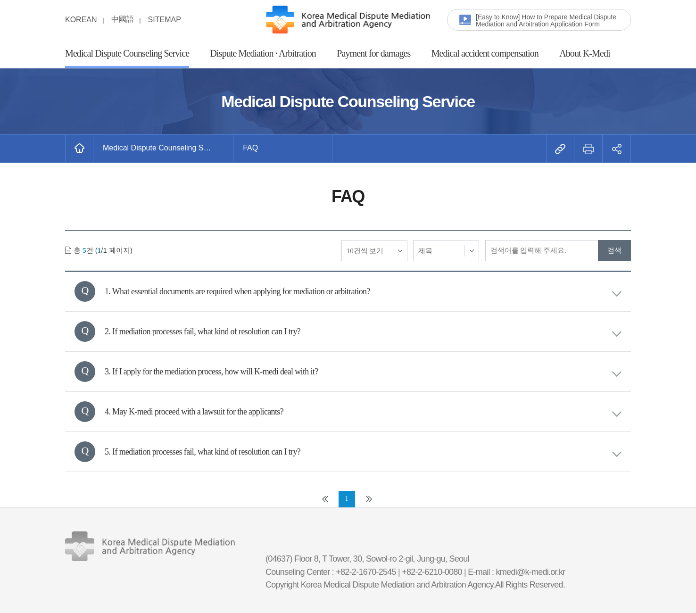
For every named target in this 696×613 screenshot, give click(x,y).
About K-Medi (584, 53)
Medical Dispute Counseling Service (127, 53)
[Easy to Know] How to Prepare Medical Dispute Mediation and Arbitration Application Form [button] (546, 20)
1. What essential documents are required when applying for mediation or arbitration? (363, 292)
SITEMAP (164, 20)
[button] (163, 148)
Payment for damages (373, 53)
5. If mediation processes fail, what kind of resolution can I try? (363, 452)
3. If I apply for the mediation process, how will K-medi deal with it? (363, 372)
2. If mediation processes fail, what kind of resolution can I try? (363, 332)
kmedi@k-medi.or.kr (530, 572)
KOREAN (81, 20)
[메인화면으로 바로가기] (79, 148)
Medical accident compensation (485, 53)
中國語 (122, 19)
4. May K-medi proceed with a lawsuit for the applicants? (363, 412)
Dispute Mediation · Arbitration (263, 53)
